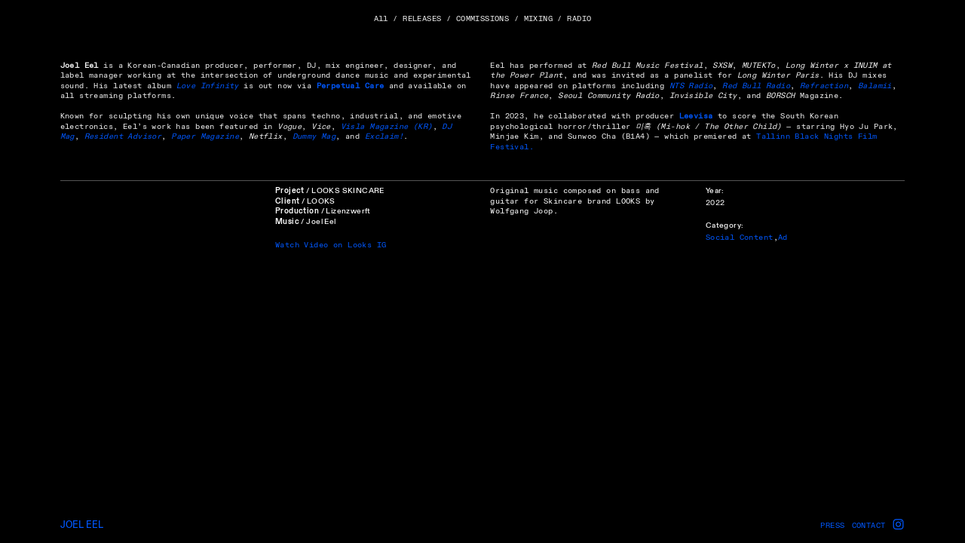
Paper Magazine (205, 136)
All (381, 18)
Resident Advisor (123, 136)
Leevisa (696, 116)
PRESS (832, 525)
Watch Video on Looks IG (331, 245)
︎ (898, 525)
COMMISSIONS (483, 18)
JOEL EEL (81, 525)
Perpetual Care (350, 85)
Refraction (824, 85)
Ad (783, 237)
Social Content (740, 237)
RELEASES (422, 18)
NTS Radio (691, 85)
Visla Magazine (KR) (387, 126)
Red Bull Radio (756, 85)
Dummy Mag (314, 136)
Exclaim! (384, 136)
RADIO (579, 18)
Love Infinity (207, 85)
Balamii (875, 85)
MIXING (538, 18)
